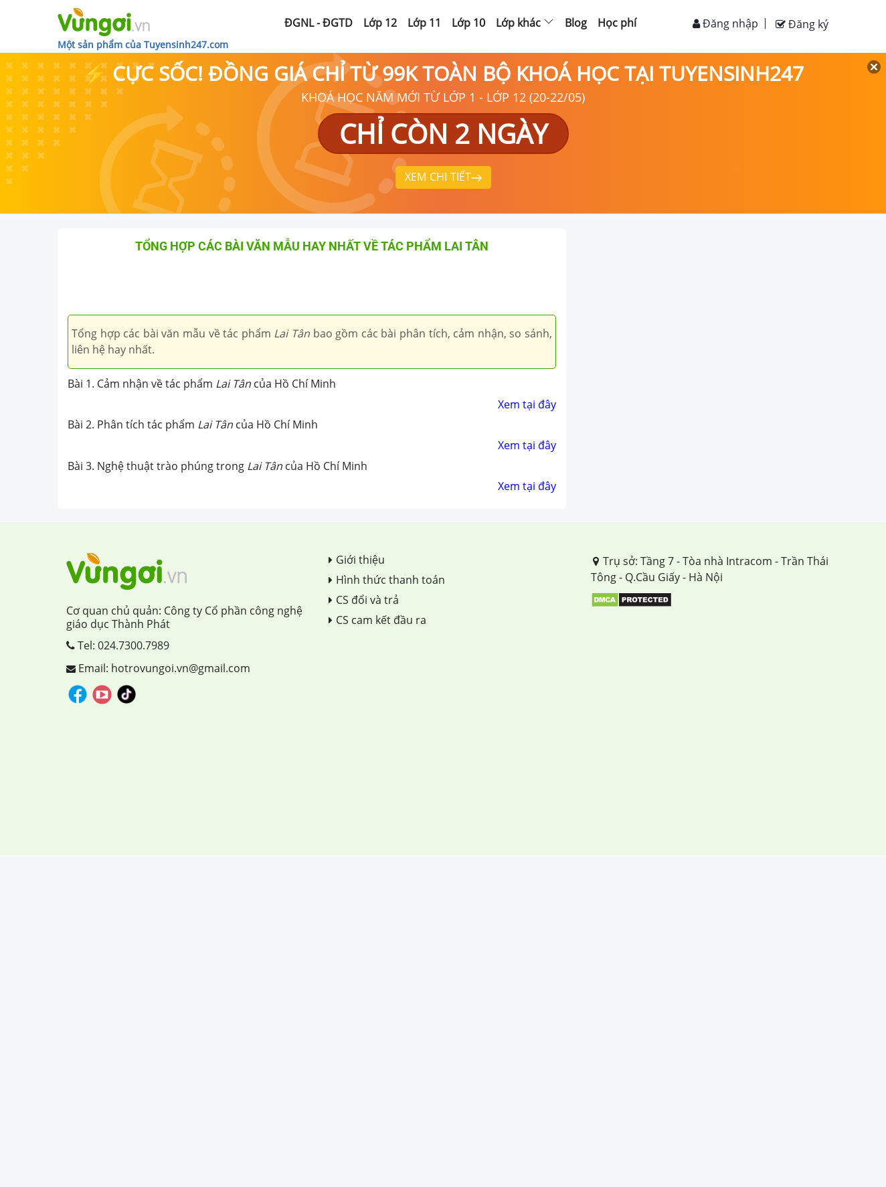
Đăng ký (802, 24)
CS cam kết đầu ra (377, 620)
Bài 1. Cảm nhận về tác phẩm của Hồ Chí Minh (202, 383)
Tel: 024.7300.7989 (117, 645)
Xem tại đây (527, 404)
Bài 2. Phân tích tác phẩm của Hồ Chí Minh (193, 424)
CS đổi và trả (364, 599)
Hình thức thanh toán (387, 579)
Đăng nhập (725, 23)
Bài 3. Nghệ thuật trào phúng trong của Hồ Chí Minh (217, 466)
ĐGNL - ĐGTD (318, 22)
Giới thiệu (357, 559)
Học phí (617, 22)
